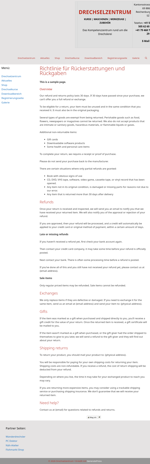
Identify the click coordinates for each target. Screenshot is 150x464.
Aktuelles (45, 58)
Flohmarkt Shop (15, 449)
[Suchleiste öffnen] (146, 58)
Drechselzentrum (26, 58)
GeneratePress (94, 461)
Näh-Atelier (12, 445)
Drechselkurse (72, 58)
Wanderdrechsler (15, 436)
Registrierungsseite (117, 58)
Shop (57, 58)
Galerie (136, 58)
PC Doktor (11, 441)
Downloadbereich (93, 58)
